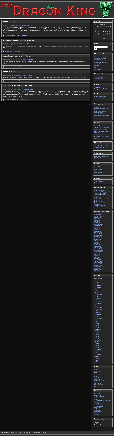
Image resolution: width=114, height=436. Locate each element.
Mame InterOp (98, 407)
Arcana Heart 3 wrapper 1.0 (102, 192)
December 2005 (98, 224)
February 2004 (98, 247)
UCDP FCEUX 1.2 (99, 169)
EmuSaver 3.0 (98, 201)
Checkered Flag (99, 74)
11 (98, 31)
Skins (95, 68)
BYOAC (96, 376)
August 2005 (97, 227)
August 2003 (97, 253)
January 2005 (98, 234)
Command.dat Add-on (100, 134)
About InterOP (98, 107)
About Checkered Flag (100, 77)
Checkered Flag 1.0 (99, 78)
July (97, 323)
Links (96, 366)
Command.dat (100, 404)
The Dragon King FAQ (100, 58)
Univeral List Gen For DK (101, 62)
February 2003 (98, 261)
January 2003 (98, 262)
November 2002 (98, 265)
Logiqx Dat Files (99, 378)
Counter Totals (99, 419)
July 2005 (97, 228)
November (99, 309)
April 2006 (97, 223)
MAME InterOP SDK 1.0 (101, 108)
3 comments (7, 99)
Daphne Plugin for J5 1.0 (101, 130)
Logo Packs (97, 204)
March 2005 (97, 231)
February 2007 (98, 216)
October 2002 (98, 266)
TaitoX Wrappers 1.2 (100, 193)
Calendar (97, 21)
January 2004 (98, 249)
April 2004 (97, 244)
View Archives (98, 278)
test (95, 386)
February (99, 287)
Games (96, 84)
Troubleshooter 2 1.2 (100, 147)
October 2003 (98, 251)
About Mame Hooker (100, 111)
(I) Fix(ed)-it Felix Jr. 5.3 (101, 157)
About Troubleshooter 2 (101, 146)
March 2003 (97, 260)
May (97, 334)
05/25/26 (102, 38)
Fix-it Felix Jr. (98, 153)
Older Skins (97, 69)
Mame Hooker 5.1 (99, 112)
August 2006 (97, 217)
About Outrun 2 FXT (100, 96)
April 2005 (97, 229)
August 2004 (97, 239)
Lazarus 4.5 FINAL (99, 181)
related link (25, 35)
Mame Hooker (100, 409)
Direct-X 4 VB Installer (100, 190)
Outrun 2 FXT (98, 93)
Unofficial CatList (99, 380)
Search (96, 43)
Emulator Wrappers (99, 205)
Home (95, 369)
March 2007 (97, 214)
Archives (97, 275)
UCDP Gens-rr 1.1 (99, 172)
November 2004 (98, 236)
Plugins (98, 403)
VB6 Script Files (98, 384)
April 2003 (97, 258)
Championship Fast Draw (101, 89)
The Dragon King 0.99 (100, 57)
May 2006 (96, 221)
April (97, 325)
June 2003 (97, 255)
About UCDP (97, 167)
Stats (95, 372)
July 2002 (97, 270)
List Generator (100, 396)
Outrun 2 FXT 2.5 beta (100, 98)
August (98, 298)
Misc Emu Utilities (99, 207)
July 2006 (97, 218)
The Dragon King (99, 54)
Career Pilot (97, 87)
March (98, 282)
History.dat (97, 382)
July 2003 (97, 254)
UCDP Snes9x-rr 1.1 (100, 171)
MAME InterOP (99, 104)
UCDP (96, 163)
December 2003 (98, 250)
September (99, 320)
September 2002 (98, 268)
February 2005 (98, 232)
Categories (98, 390)
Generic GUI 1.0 (98, 197)
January (98, 303)
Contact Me (97, 371)
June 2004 (97, 242)
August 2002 (97, 269)
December (99, 294)
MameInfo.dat (98, 379)
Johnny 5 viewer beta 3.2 (101, 127)
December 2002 (98, 264)
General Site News (27, 25)
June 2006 (97, 220)
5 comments (7, 35)
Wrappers (97, 410)
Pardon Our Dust (102, 284)
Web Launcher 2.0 (99, 203)
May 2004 (96, 243)
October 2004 (98, 238)
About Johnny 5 (98, 125)
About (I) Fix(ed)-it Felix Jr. (102, 156)
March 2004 (97, 246)
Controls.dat (99, 406)
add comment (8, 51)
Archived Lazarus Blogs (101, 211)
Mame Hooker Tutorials (101, 114)
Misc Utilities (98, 411)
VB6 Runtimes (98, 383)
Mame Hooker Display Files (102, 115)
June (97, 311)
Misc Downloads (99, 187)
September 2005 (98, 225)
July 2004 (97, 240)
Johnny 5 (97, 122)
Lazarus (97, 178)
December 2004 (98, 235)
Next (88, 105)
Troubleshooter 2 (99, 142)
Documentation (98, 59)
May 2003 (96, 257)
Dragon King (97, 395)
